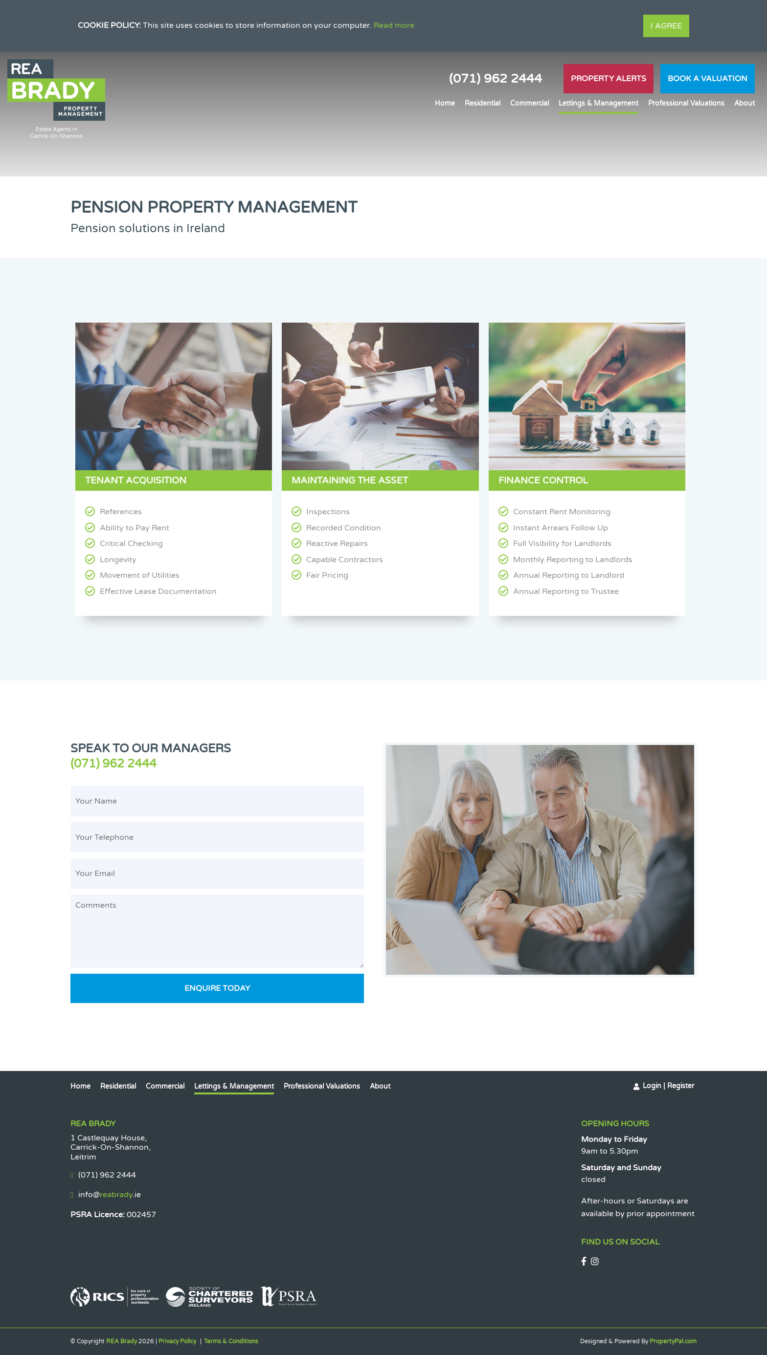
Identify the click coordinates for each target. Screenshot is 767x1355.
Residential (482, 103)
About (744, 103)
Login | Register (668, 1086)
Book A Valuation (707, 79)
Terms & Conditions (231, 1341)
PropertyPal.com (673, 1341)
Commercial (529, 103)
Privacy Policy (177, 1341)
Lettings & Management (598, 103)
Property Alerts (608, 79)
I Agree (666, 26)
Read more (394, 25)
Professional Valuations (686, 103)
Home (445, 103)
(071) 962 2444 (495, 78)
